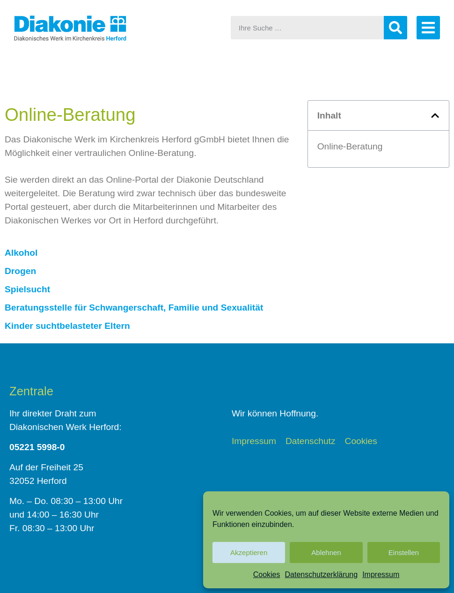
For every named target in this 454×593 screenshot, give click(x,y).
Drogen (20, 271)
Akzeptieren (248, 552)
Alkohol (21, 253)
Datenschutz (311, 441)
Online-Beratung (350, 146)
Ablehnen (326, 552)
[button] (435, 115)
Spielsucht (27, 289)
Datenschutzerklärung (321, 574)
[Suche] (395, 27)
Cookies (266, 574)
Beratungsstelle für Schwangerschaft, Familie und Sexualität (134, 307)
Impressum (380, 574)
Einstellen (403, 552)
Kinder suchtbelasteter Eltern (67, 326)
